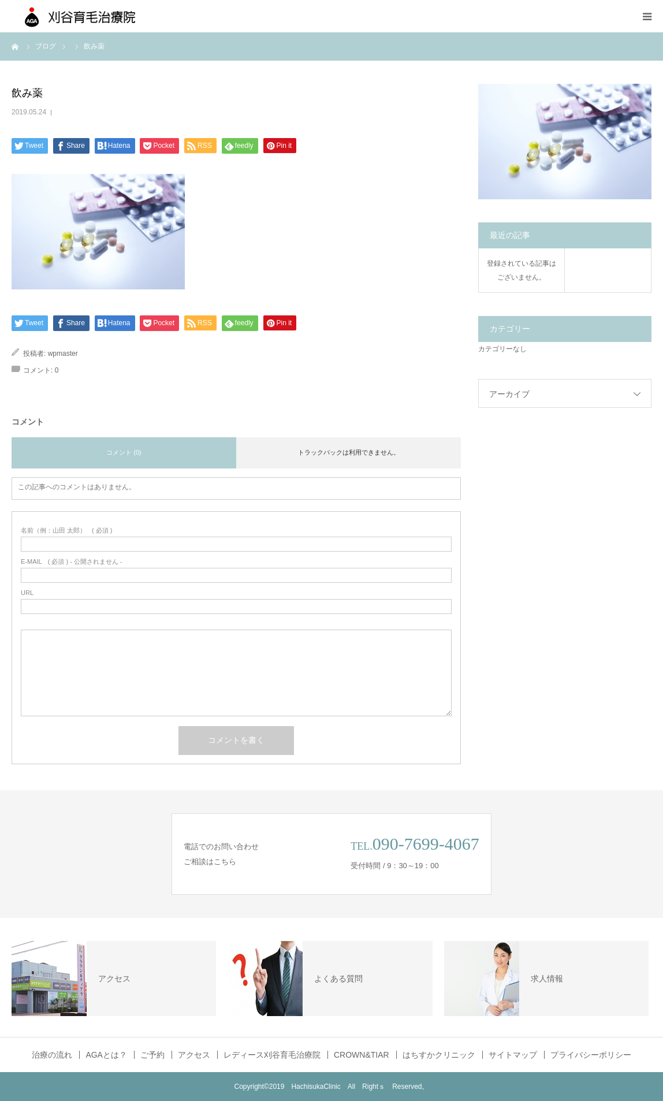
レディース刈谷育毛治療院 (272, 1055)
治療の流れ (52, 1055)
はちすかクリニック (439, 1055)
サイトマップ (513, 1055)
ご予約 (152, 1055)
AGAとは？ (106, 1055)
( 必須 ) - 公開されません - (71, 562)
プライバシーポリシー (590, 1055)
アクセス (194, 1055)
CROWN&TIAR (361, 1055)
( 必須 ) (67, 530)
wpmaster (63, 353)
